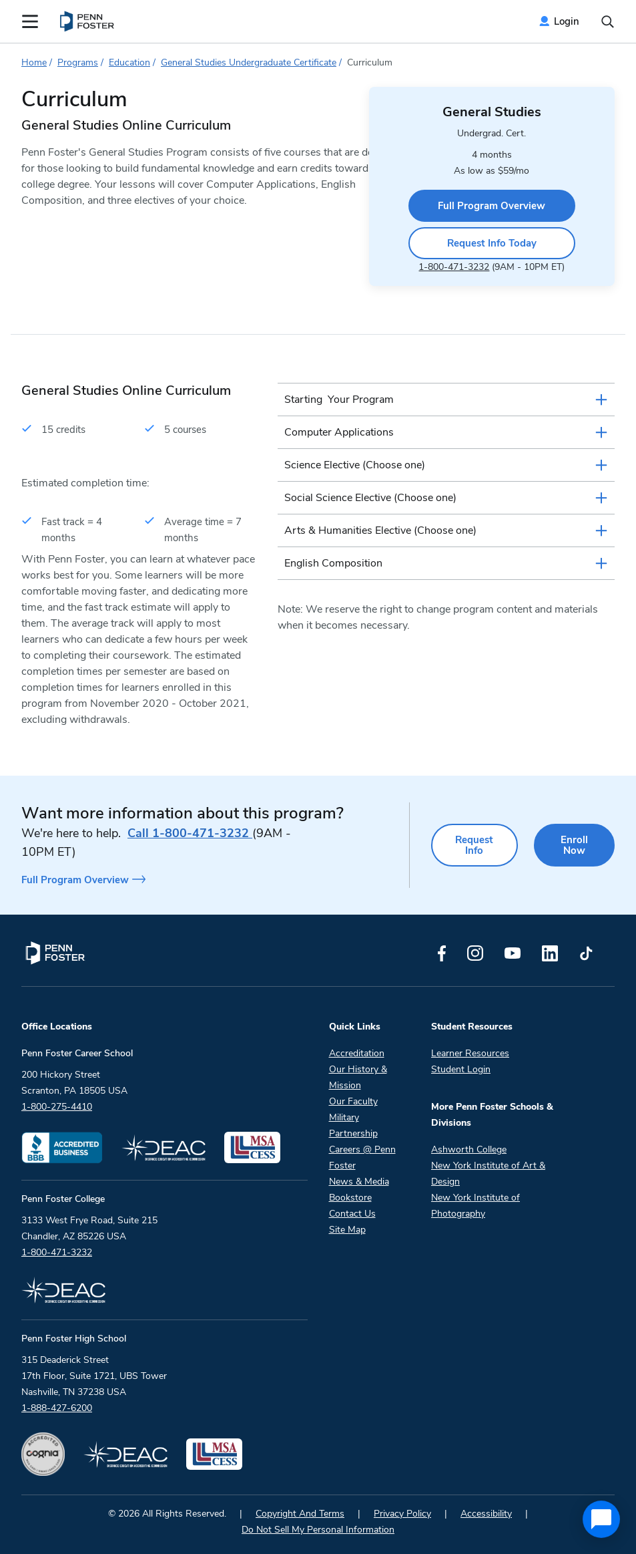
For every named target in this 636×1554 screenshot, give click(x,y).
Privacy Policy (402, 1513)
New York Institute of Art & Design (488, 1173)
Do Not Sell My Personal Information (318, 1529)
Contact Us (352, 1213)
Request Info (474, 845)
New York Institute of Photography (475, 1205)
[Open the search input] (608, 22)
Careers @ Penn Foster (362, 1157)
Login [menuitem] (566, 21)
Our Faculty (353, 1101)
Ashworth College (469, 1149)
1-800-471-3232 (453, 267)
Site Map (347, 1229)
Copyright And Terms (300, 1513)
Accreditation (356, 1053)
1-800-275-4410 (56, 1106)
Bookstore (350, 1197)
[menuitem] (87, 21)
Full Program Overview (491, 205)
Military (344, 1117)
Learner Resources (470, 1053)
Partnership (353, 1133)
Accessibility (486, 1513)
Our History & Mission (358, 1077)
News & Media (359, 1181)
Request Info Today (492, 243)
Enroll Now (574, 845)
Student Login (461, 1069)
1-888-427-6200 (56, 1408)
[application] (601, 1519)
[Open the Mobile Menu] (30, 21)
